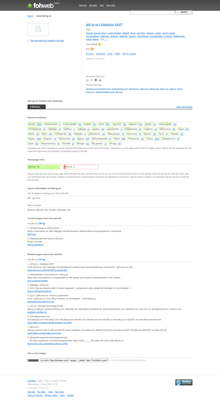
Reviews (90, 54)
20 (55, 139)
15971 (157, 139)
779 (154, 124)
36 (58, 144)
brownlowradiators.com (104, 92)
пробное (114, 36)
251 (87, 144)
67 (110, 139)
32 (123, 134)
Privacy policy (51, 395)
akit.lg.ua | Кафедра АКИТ (104, 24)
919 (50, 134)
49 (155, 129)
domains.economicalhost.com (98, 89)
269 (36, 144)
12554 (39, 124)
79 (44, 129)
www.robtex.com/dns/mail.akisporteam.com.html (50, 323)
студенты (167, 36)
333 (174, 124)
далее (158, 33)
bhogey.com (134, 89)
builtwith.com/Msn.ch (37, 312)
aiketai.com (154, 89)
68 (140, 129)
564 (102, 129)
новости (150, 33)
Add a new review (184, 107)
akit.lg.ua (32, 234)
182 (73, 139)
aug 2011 (141, 33)
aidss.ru (173, 89)
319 (154, 134)
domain (89, 33)
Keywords (100, 54)
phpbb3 (125, 33)
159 (94, 124)
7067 (107, 124)
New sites (110, 5)
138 (79, 124)
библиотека (178, 36)
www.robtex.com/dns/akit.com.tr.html (44, 333)
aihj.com (119, 92)
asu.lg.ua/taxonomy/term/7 (40, 291)
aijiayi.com (144, 89)
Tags (102, 5)
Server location (129, 54)
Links (109, 54)
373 (186, 129)
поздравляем (156, 36)
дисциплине (143, 36)
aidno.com (164, 89)
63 (178, 139)
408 (124, 124)
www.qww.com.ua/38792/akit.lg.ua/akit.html (47, 270)
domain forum (100, 33)
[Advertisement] (53, 67)
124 (181, 134)
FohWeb (31, 381)
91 (167, 134)
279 (142, 139)
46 (140, 134)
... (105, 39)
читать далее (168, 33)
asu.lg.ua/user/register (38, 281)
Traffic (117, 54)
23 (59, 129)
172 (37, 134)
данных (132, 36)
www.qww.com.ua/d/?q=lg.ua (41, 302)
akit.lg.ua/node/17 (36, 245)
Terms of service (35, 395)
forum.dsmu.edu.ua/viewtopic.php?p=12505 (48, 344)
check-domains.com (119, 89)
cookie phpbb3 (114, 33)
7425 (140, 124)
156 (69, 134)
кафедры (104, 36)
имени (95, 39)
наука (88, 39)
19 (73, 144)
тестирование (92, 36)
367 (173, 129)
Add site (82, 5)
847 (119, 144)
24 (89, 129)
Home (30, 16)
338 (87, 139)
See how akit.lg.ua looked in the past (47, 40)
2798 (39, 139)
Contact (70, 395)
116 (103, 134)
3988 (123, 139)
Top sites (93, 5)
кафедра (123, 36)
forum (133, 33)
